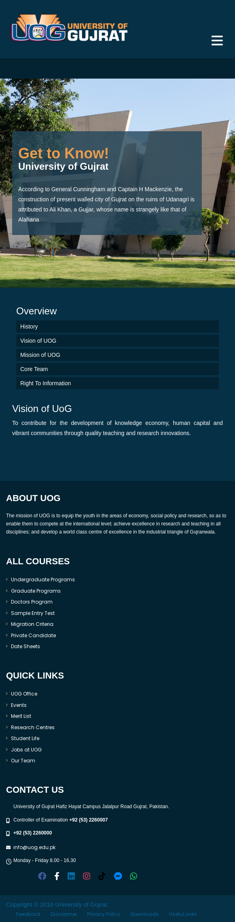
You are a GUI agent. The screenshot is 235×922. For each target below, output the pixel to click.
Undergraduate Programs (43, 579)
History (29, 326)
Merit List (21, 716)
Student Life (25, 738)
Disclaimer (64, 914)
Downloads (144, 914)
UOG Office (24, 693)
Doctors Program (32, 601)
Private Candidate (33, 635)
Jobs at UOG (26, 749)
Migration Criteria (32, 624)
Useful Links (183, 914)
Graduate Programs (36, 590)
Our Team (23, 760)
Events (19, 705)
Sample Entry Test (33, 613)
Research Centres (33, 727)
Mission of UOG (40, 355)
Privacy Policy (103, 914)
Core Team (34, 369)
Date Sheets (25, 646)
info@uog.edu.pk (34, 847)
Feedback (28, 914)
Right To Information (45, 383)
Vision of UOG (38, 340)
